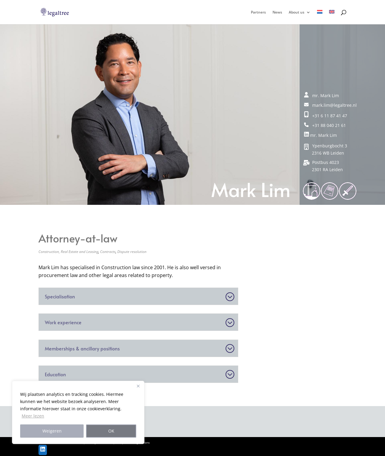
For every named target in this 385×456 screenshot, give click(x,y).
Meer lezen (33, 416)
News (277, 12)
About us (296, 12)
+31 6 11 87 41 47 (325, 116)
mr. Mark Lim (320, 135)
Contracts (108, 251)
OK (111, 431)
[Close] (138, 386)
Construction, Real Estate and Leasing (68, 251)
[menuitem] (319, 17)
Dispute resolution (131, 251)
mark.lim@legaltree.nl (330, 105)
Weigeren (52, 431)
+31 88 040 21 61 (325, 125)
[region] (78, 412)
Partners (258, 12)
